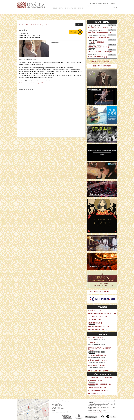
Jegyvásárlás (112, 25)
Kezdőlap (22, 25)
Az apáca (51, 25)
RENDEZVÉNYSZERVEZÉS (100, 4)
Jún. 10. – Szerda (102, 22)
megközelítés (56, 404)
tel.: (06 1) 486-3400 (77, 8)
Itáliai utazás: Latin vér (98, 360)
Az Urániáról (53, 12)
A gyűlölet (93, 343)
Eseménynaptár (89, 12)
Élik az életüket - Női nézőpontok (36, 25)
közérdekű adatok (58, 409)
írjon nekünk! (56, 407)
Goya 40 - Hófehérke (96, 338)
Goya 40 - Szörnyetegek (97, 355)
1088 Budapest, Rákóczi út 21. (61, 8)
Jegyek (103, 12)
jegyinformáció (57, 405)
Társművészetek (35, 12)
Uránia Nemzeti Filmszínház (100, 61)
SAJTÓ (89, 4)
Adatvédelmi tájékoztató (60, 412)
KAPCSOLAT (113, 4)
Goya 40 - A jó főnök (96, 365)
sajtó (53, 410)
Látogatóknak (71, 12)
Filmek (21, 12)
